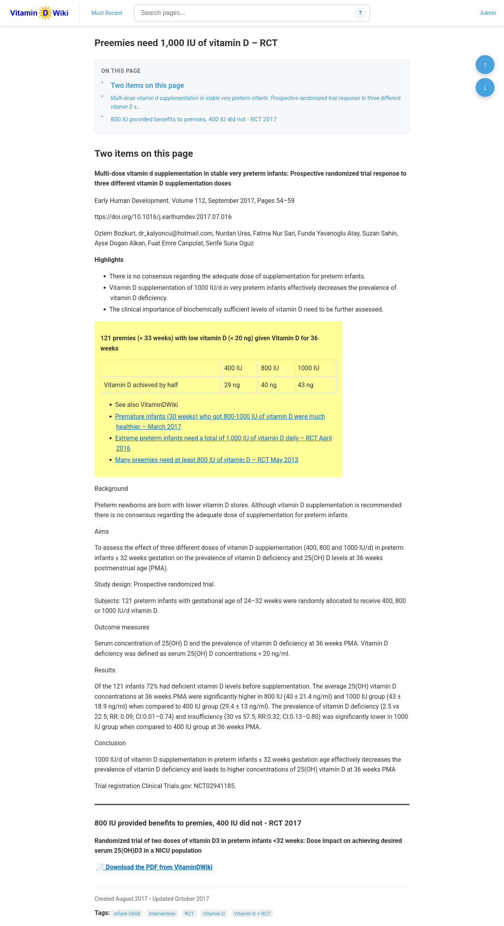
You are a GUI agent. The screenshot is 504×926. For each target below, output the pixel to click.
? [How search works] (360, 13)
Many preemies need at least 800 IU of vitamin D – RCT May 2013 (206, 460)
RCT (189, 913)
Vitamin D (214, 913)
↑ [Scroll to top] (485, 64)
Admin (488, 13)
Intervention (162, 913)
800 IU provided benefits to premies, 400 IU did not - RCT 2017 (194, 119)
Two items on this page (147, 85)
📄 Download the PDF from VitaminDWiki (154, 867)
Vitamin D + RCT (252, 913)
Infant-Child (127, 913)
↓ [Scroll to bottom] (485, 87)
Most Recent (106, 13)
